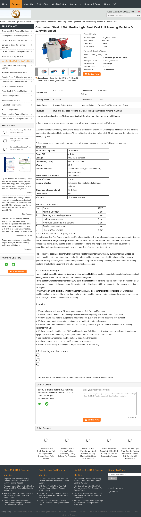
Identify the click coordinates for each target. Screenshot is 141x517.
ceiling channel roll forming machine (100, 377)
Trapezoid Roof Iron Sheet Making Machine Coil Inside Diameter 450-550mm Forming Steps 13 (17, 481)
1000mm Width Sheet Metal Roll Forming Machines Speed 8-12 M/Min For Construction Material (18, 503)
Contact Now (93, 74)
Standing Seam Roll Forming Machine (16, 77)
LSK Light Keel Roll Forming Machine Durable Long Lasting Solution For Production (67, 452)
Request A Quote (92, 4)
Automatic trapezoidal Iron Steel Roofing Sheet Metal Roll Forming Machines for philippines (19, 488)
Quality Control (59, 4)
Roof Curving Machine (10, 110)
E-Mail (111, 488)
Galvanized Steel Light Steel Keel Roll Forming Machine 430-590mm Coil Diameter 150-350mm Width (130, 454)
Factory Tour (42, 4)
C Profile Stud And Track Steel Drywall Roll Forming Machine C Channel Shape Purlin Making (46, 454)
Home (5, 4)
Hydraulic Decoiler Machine (12, 105)
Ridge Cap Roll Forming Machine (14, 91)
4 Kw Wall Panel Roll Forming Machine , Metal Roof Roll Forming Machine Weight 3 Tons (19, 495)
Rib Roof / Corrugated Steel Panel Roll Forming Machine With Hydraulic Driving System (54, 481)
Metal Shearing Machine (11, 100)
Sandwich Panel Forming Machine (14, 73)
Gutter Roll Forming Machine (12, 86)
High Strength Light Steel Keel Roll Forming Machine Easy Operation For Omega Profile (88, 488)
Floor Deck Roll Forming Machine (14, 82)
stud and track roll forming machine (55, 377)
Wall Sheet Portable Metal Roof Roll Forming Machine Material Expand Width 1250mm (52, 488)
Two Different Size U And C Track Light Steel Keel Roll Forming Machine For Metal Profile (88, 503)
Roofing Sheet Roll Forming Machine (15, 36)
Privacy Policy (6, 512)
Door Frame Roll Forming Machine (15, 119)
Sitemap (118, 488)
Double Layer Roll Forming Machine (15, 52)
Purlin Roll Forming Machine (12, 56)
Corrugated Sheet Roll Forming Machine (13, 46)
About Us (28, 4)
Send (113, 478)
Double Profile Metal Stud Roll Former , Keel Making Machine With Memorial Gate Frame (88, 495)
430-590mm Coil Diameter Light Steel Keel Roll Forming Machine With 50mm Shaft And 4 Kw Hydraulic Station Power (88, 455)
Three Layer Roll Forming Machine (15, 114)
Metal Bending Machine (10, 96)
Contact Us (75, 4)
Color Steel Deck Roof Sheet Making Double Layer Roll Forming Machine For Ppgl (54, 503)
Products (16, 4)
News (107, 4)
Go (138, 15)
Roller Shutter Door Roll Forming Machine (14, 67)
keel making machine (77, 377)
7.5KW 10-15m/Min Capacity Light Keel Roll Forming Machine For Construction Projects (109, 452)
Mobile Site (113, 492)
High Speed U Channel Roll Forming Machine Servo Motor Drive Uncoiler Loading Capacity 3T (87, 481)
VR (114, 4)
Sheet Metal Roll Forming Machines (15, 31)
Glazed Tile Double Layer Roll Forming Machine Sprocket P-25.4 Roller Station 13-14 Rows (53, 495)
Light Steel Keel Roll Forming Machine (30, 22)
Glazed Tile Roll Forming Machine (14, 40)
